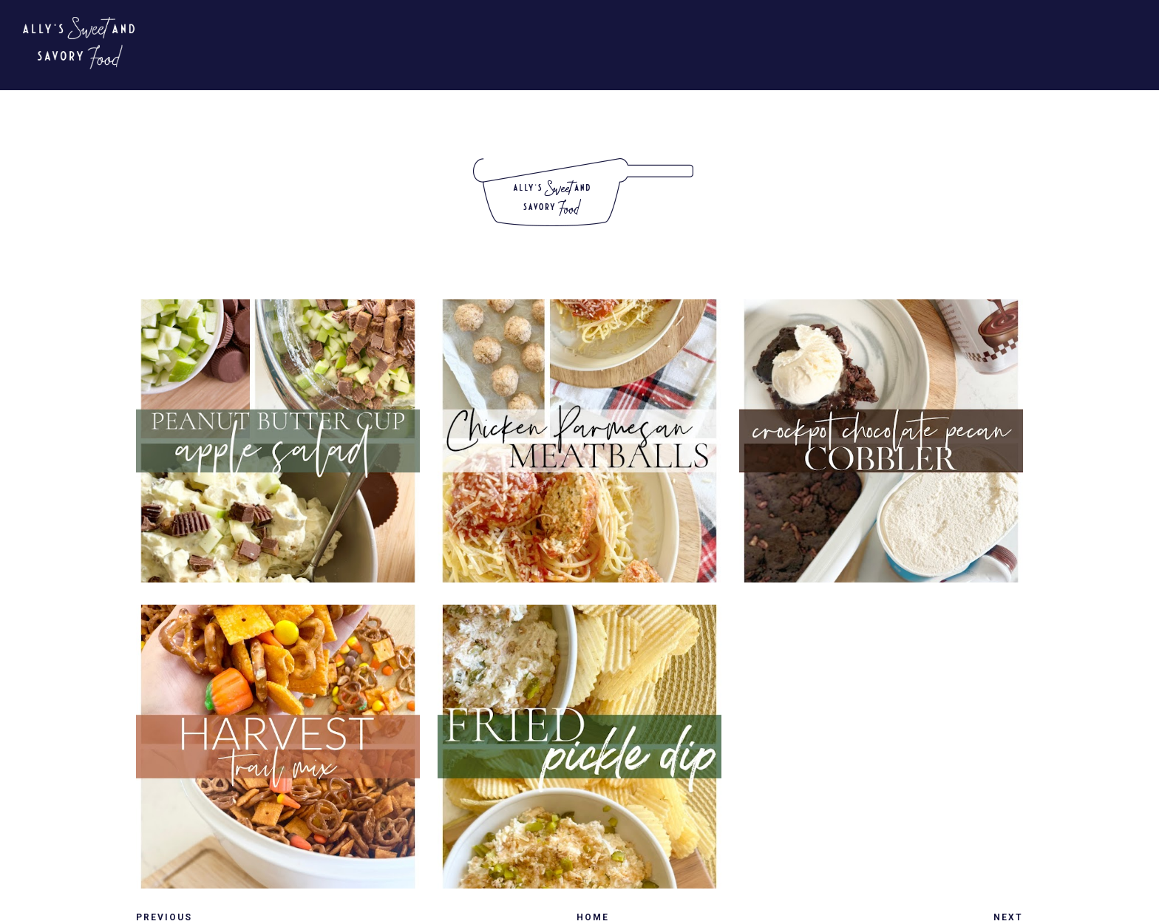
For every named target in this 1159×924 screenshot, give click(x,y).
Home (593, 917)
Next (1008, 917)
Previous (164, 917)
